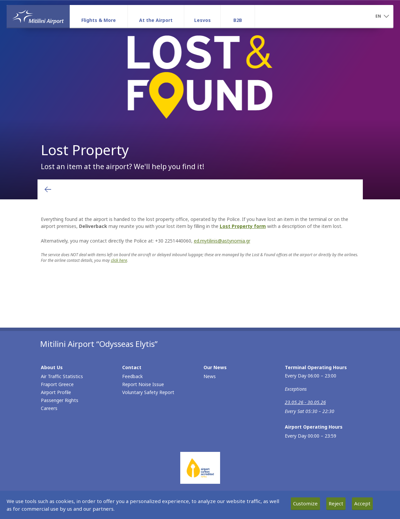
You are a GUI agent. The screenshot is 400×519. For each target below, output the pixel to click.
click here (119, 260)
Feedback (132, 376)
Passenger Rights (59, 400)
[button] (382, 16)
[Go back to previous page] (47, 189)
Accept (362, 503)
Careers (49, 408)
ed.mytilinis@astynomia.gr (222, 241)
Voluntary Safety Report (148, 392)
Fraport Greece (57, 384)
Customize (305, 503)
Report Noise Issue (143, 384)
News (209, 376)
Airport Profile (56, 392)
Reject (336, 503)
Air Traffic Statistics (62, 376)
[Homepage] (38, 16)
